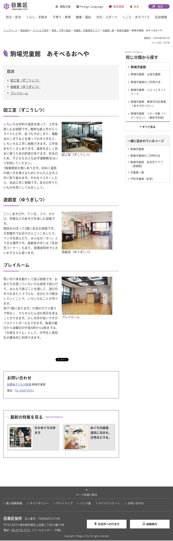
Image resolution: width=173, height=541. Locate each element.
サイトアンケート (109, 503)
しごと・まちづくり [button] (136, 17)
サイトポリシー (39, 503)
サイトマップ (64, 503)
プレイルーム (19, 93)
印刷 (140, 38)
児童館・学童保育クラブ (86, 30)
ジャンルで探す (41, 30)
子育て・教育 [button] (62, 17)
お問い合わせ (136, 503)
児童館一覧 (108, 30)
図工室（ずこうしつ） (25, 80)
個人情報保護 (14, 503)
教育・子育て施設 (61, 30)
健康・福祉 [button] (83, 17)
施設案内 (25, 30)
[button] (63, 6)
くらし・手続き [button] (36, 17)
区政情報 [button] (161, 17)
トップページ (10, 30)
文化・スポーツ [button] (106, 17)
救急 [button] (136, 6)
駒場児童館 (123, 30)
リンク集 (85, 503)
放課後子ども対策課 (19, 385)
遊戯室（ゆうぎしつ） (25, 87)
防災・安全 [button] (13, 17)
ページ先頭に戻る (86, 495)
